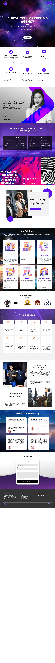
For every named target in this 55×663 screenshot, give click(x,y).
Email (18, 467)
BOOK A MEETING (35, 208)
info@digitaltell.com (9, 119)
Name (18, 463)
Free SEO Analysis (24, 498)
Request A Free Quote (24, 496)
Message (18, 471)
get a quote (49, 3)
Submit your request (27, 481)
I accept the (22, 478)
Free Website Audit (24, 497)
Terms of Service (24, 478)
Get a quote (27, 37)
